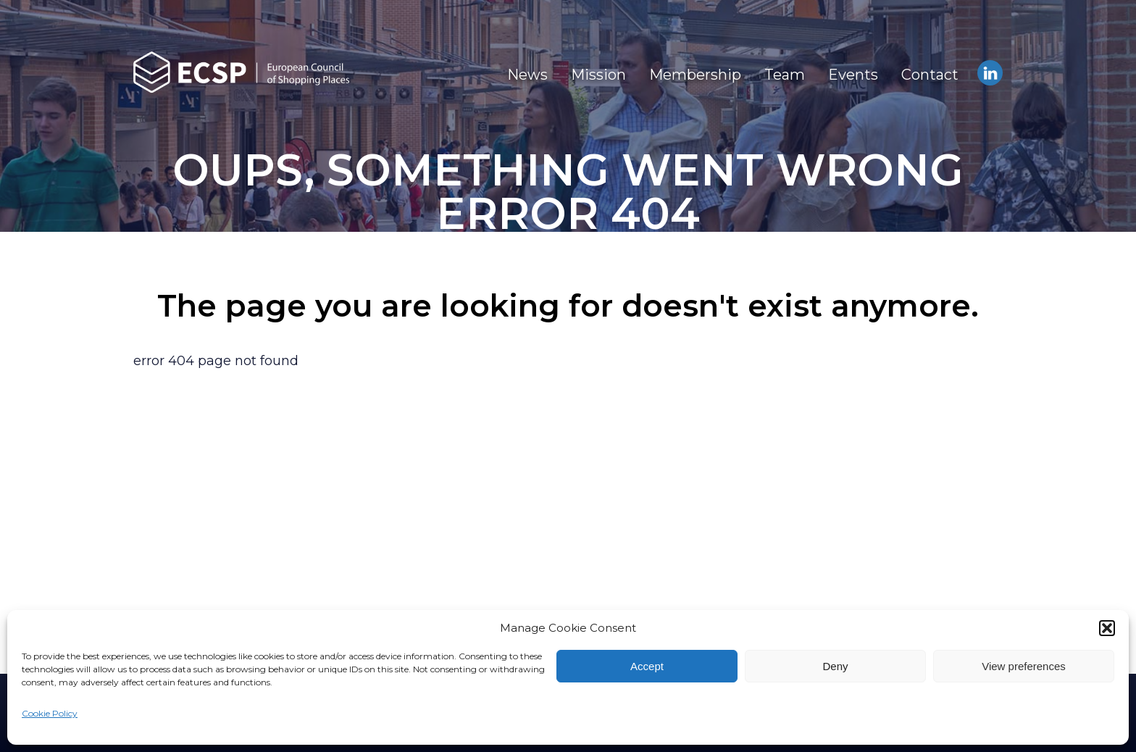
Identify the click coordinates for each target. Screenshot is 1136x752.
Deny (835, 666)
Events (853, 74)
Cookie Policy (50, 713)
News (527, 74)
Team (784, 74)
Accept (647, 666)
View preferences (1024, 666)
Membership (695, 74)
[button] (1107, 628)
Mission (598, 74)
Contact (929, 74)
